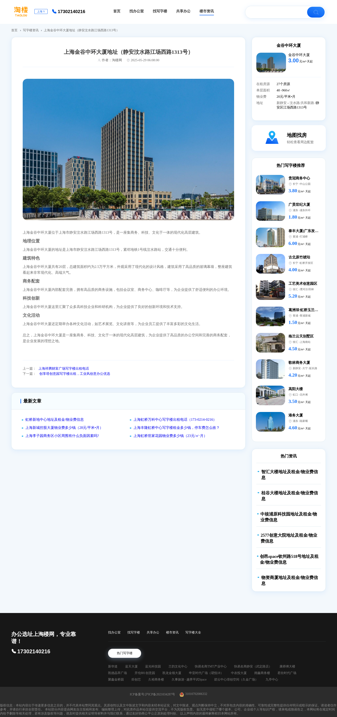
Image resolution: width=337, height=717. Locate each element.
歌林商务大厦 (299, 362)
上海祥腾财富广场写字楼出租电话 (63, 368)
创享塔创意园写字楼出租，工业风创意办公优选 (74, 373)
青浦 (295, 315)
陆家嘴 (304, 421)
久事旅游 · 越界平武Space (189, 679)
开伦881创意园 (145, 673)
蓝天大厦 (131, 666)
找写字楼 (133, 632)
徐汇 (295, 289)
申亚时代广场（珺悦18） (206, 673)
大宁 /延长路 (309, 368)
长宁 (295, 183)
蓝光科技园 (153, 666)
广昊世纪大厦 (299, 204)
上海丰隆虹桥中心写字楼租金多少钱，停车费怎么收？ (176, 428)
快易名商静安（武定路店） (253, 666)
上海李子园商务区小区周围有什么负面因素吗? (62, 436)
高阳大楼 (295, 389)
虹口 (295, 394)
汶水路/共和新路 (302, 103)
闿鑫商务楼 (262, 673)
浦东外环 (305, 210)
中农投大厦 (239, 673)
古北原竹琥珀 (299, 257)
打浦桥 (304, 236)
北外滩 (304, 394)
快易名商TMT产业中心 (211, 666)
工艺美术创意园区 (302, 283)
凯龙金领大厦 (171, 673)
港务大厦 (295, 415)
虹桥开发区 (306, 263)
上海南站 (305, 342)
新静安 (282, 103)
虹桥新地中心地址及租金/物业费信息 (54, 419)
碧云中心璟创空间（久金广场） (236, 679)
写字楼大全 (193, 632)
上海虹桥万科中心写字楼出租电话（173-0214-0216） (175, 419)
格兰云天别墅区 (301, 336)
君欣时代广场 (286, 673)
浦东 (295, 210)
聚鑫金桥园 (116, 679)
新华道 (113, 666)
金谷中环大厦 (289, 45)
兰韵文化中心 (177, 666)
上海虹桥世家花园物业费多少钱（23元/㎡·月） (170, 436)
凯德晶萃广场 (117, 673)
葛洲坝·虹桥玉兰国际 (305, 310)
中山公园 (305, 183)
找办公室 (114, 632)
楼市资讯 (172, 632)
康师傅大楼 (287, 666)
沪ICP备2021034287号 (160, 694)
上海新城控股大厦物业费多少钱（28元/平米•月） (64, 428)
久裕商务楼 (156, 679)
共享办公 (153, 632)
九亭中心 (272, 679)
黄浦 (295, 236)
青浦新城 (305, 315)
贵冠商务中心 (299, 178)
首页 (14, 30)
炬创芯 (136, 679)
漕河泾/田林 (307, 289)
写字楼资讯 (31, 30)
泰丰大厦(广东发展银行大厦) (311, 231)
